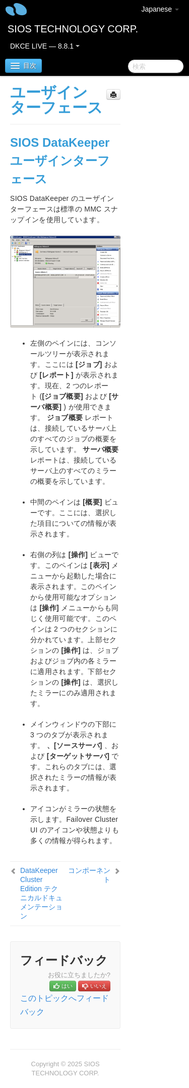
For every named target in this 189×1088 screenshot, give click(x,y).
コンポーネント (89, 875)
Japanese (160, 9)
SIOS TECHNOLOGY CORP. (73, 28)
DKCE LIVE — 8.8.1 (45, 46)
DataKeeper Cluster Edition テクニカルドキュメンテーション (41, 893)
